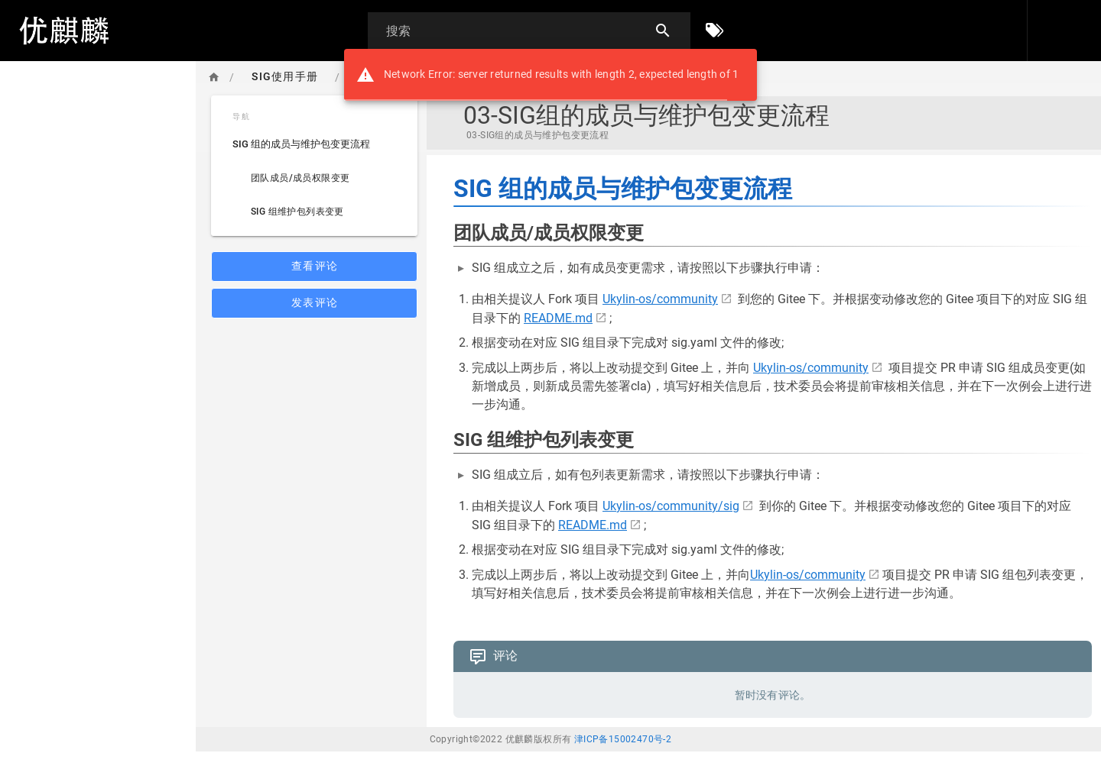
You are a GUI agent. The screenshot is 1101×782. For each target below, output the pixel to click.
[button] (993, 30)
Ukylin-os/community (660, 299)
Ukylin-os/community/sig (670, 506)
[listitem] (314, 144)
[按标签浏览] (715, 30)
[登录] (1061, 30)
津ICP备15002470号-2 (622, 739)
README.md (558, 318)
